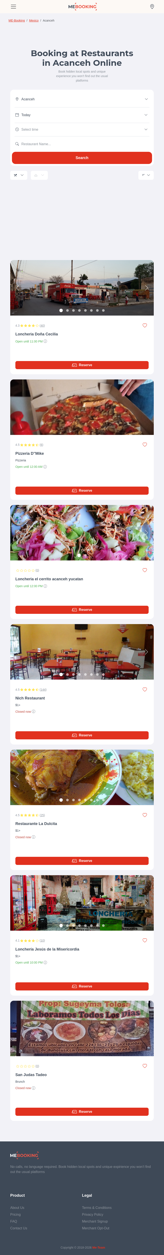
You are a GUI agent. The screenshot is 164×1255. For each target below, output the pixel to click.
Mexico (33, 20)
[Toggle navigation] (13, 7)
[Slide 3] (73, 310)
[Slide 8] (103, 310)
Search (82, 158)
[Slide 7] (97, 310)
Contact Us (18, 1228)
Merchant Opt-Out (95, 1228)
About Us (17, 1208)
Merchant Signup (95, 1221)
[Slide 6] (91, 310)
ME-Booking (17, 20)
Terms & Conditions (97, 1208)
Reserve (82, 365)
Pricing (15, 1214)
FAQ (13, 1221)
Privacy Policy (92, 1214)
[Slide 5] (85, 310)
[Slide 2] (67, 310)
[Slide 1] (61, 310)
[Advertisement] (82, 225)
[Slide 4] (79, 310)
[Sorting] (146, 175)
